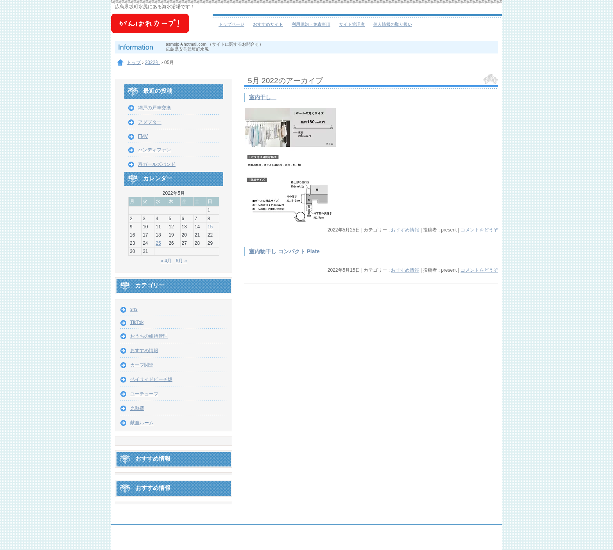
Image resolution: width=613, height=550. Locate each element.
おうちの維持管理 (149, 336)
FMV (143, 136)
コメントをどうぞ (479, 230)
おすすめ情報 (405, 230)
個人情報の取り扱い (392, 24)
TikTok (136, 322)
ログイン (480, 542)
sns (134, 309)
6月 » (181, 260)
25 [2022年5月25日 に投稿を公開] (158, 243)
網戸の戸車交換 (154, 107)
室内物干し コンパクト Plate (284, 252)
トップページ (231, 24)
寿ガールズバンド (157, 164)
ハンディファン (154, 150)
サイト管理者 (352, 24)
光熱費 (137, 408)
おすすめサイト (268, 24)
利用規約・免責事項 (311, 24)
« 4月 (166, 260)
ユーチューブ (144, 394)
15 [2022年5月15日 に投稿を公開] (210, 227)
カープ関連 (142, 365)
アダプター (149, 122)
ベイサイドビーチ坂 (162, 27)
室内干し (262, 97)
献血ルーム (142, 422)
